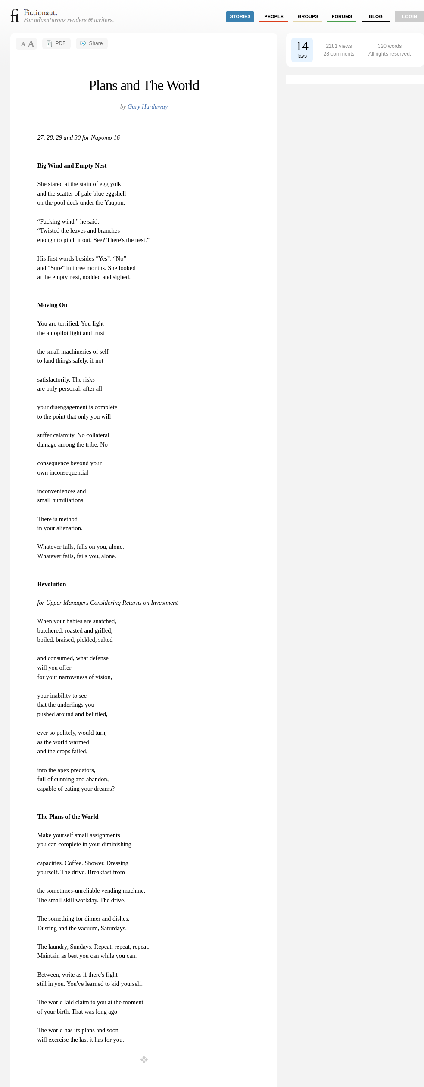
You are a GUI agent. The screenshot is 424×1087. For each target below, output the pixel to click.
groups (308, 16)
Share (96, 43)
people (274, 16)
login (409, 16)
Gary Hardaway (148, 106)
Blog (376, 16)
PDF (60, 43)
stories (240, 16)
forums (342, 16)
